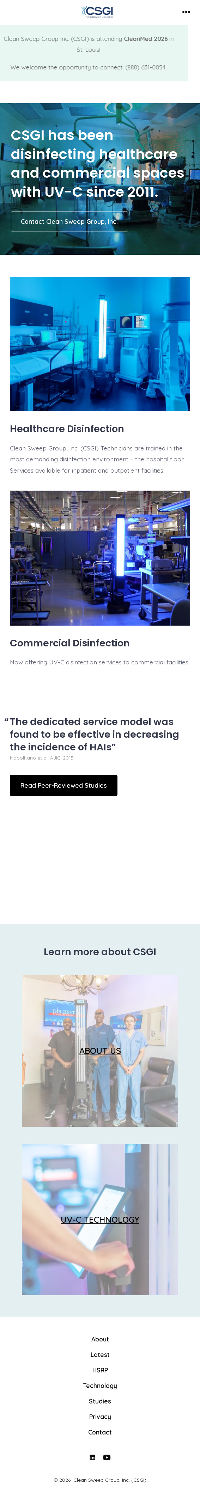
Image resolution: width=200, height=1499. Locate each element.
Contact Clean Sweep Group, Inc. (69, 221)
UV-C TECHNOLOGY (100, 1219)
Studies (100, 1401)
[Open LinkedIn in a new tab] (92, 1457)
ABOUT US (100, 1050)
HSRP (100, 1370)
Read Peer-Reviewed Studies (63, 785)
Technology (100, 1385)
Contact (100, 1432)
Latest (100, 1354)
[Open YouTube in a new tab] (107, 1457)
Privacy (100, 1416)
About (100, 1339)
